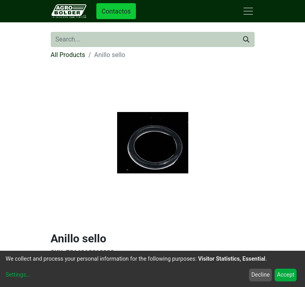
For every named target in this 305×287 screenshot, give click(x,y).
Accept (286, 274)
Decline (260, 274)
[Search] (246, 39)
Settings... (18, 274)
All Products (68, 55)
